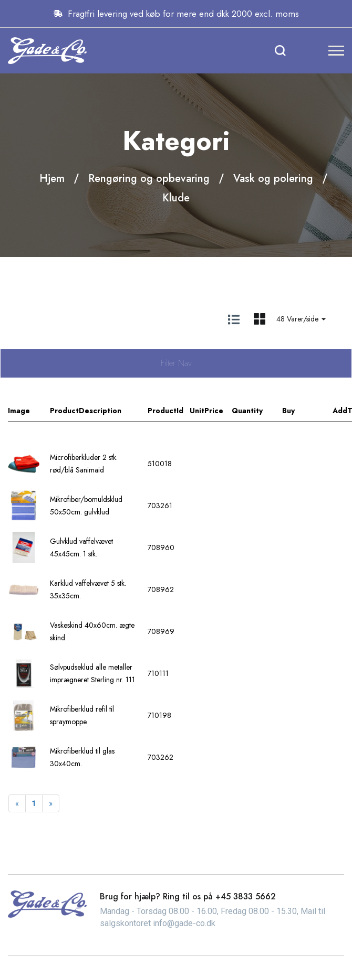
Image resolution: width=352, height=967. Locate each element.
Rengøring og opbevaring (149, 178)
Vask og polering (273, 178)
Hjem (52, 178)
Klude (176, 198)
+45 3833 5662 (245, 896)
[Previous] (17, 803)
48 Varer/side (301, 319)
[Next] (50, 803)
